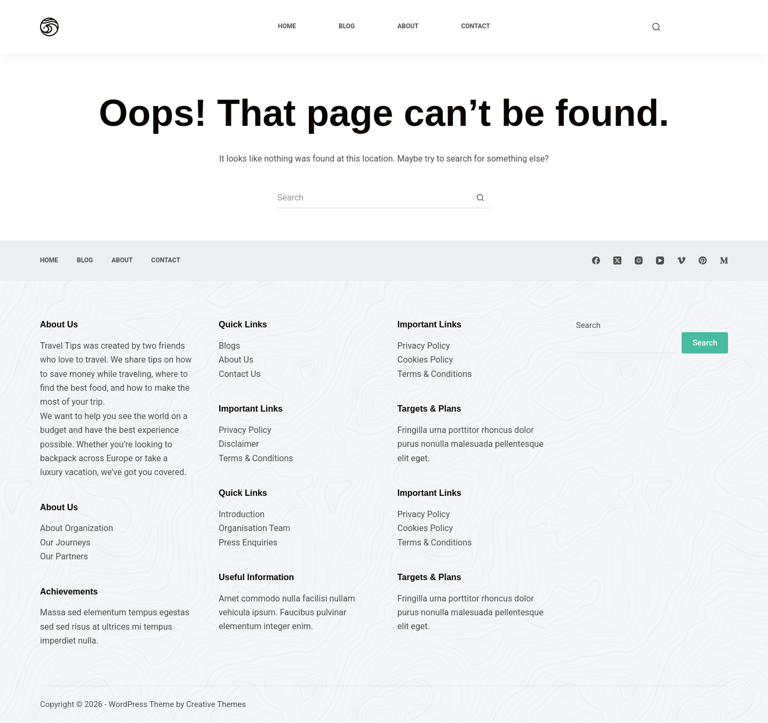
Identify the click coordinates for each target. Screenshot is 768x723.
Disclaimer (239, 444)
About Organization (76, 528)
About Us (236, 360)
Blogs (229, 346)
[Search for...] (373, 197)
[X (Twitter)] (617, 260)
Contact (475, 26)
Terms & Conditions (256, 458)
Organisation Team (254, 528)
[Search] (656, 27)
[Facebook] (596, 260)
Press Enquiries (248, 542)
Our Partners (64, 556)
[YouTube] (660, 260)
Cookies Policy (425, 360)
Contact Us (240, 374)
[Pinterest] (703, 260)
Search (588, 325)
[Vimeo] (681, 260)
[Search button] (480, 197)
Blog (347, 26)
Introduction (242, 514)
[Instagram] (639, 260)
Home (287, 26)
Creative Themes (216, 704)
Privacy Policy (245, 430)
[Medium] (724, 260)
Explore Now (699, 26)
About (407, 26)
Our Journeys (65, 542)
